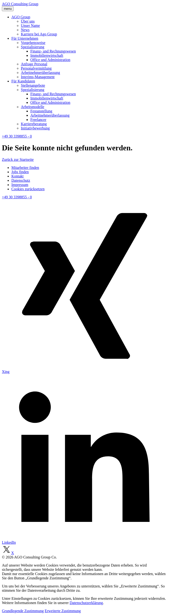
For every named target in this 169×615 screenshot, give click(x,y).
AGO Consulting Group (20, 4)
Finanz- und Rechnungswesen (53, 51)
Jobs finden (20, 172)
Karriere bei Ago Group (39, 34)
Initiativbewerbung (35, 128)
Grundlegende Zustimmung (23, 611)
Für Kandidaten (23, 81)
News (25, 30)
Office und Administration (50, 60)
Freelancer (38, 120)
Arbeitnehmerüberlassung (40, 73)
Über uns (28, 21)
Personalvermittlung (36, 68)
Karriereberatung (34, 124)
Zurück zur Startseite (18, 159)
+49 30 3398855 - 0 (17, 136)
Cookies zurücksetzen (28, 189)
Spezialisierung (32, 47)
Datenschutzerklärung (86, 603)
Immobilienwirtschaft (46, 55)
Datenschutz (20, 180)
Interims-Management (38, 77)
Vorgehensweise (33, 43)
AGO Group (20, 17)
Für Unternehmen (24, 38)
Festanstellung (41, 111)
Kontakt (17, 176)
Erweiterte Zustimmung (63, 611)
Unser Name (30, 26)
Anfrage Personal (34, 64)
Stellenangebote (33, 85)
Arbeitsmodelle (32, 107)
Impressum (19, 185)
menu (8, 8)
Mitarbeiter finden (25, 168)
